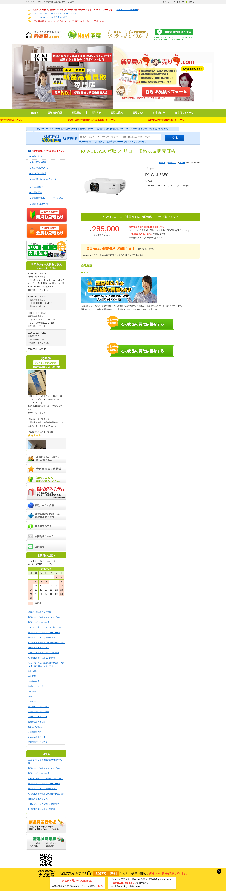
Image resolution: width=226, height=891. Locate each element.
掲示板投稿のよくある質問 (39, 612)
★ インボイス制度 (37, 173)
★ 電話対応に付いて (39, 204)
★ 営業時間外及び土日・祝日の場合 (46, 198)
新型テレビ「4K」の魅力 (39, 622)
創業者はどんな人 (35, 686)
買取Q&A (138, 112)
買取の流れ (117, 112)
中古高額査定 (34, 681)
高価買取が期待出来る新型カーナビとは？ (46, 643)
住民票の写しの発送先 (37, 742)
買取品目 (77, 112)
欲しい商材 (33, 671)
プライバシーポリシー (37, 716)
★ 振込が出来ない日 (39, 168)
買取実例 (96, 112)
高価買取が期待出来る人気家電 (41, 658)
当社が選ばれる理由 (36, 722)
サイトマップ (178, 2)
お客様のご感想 (35, 727)
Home (34, 112)
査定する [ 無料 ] (106, 873)
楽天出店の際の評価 (36, 737)
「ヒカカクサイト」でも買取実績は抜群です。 (52, 17)
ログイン (166, 2)
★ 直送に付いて (36, 187)
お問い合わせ (193, 2)
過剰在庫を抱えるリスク (38, 648)
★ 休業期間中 (35, 192)
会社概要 (32, 676)
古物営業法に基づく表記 (38, 711)
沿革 (30, 696)
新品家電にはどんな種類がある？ (42, 637)
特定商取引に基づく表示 (38, 706)
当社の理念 (33, 691)
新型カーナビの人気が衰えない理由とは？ (46, 617)
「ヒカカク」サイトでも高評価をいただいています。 (55, 13)
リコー (182, 163)
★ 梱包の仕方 (35, 156)
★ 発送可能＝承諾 (37, 162)
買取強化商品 (55, 112)
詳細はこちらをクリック (127, 10)
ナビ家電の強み (35, 732)
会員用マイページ (184, 112)
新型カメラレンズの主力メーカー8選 (44, 632)
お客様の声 (159, 112)
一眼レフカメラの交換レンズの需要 (43, 653)
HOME (162, 163)
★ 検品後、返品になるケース (43, 179)
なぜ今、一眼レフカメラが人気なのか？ (45, 627)
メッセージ (33, 701)
